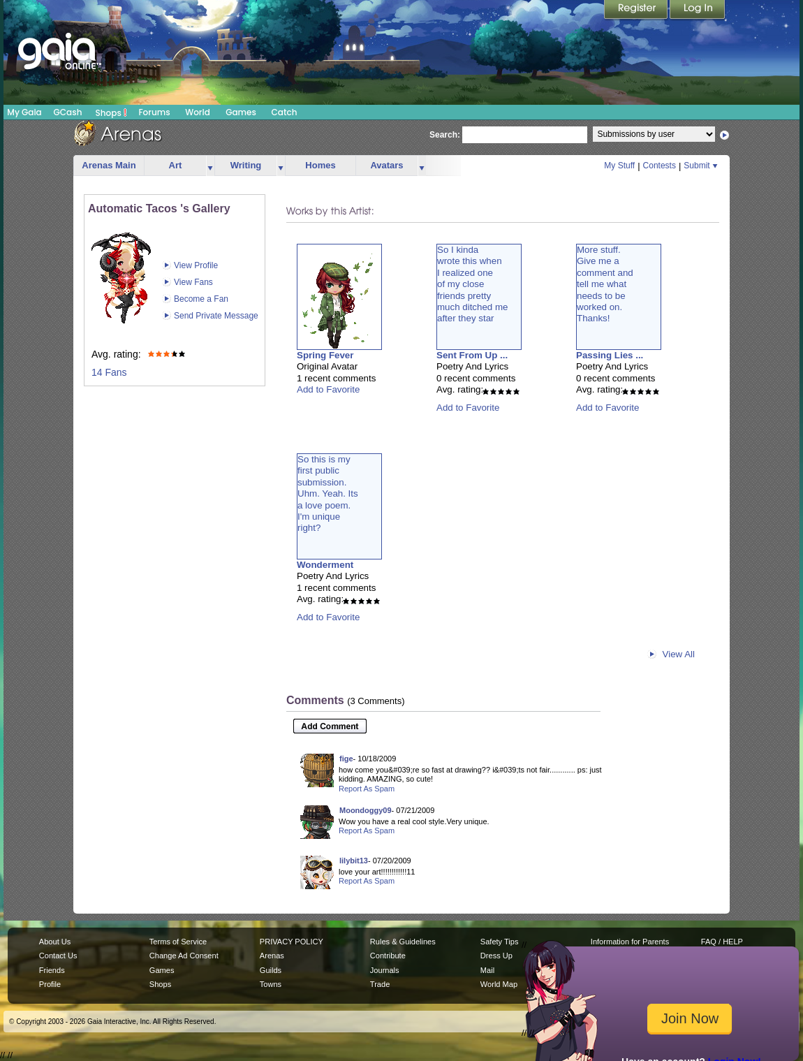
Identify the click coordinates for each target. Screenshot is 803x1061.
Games (241, 112)
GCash (68, 112)
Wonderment (325, 564)
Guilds (270, 970)
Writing (246, 165)
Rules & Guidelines (403, 941)
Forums (154, 112)
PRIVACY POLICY (291, 941)
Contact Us (58, 955)
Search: (444, 135)
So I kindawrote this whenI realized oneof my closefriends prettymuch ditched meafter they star (472, 283)
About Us (55, 941)
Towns (270, 984)
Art (175, 165)
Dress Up (496, 955)
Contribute (388, 955)
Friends (52, 970)
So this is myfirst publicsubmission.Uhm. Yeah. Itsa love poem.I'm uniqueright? (327, 493)
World (197, 112)
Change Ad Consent (184, 955)
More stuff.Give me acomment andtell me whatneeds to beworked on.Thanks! (605, 283)
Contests (659, 165)
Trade (380, 984)
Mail (487, 970)
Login (697, 10)
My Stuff (619, 165)
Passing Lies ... (609, 355)
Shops (111, 112)
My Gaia (24, 112)
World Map (498, 984)
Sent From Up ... (472, 355)
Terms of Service (178, 941)
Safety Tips (499, 941)
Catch (284, 112)
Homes (320, 165)
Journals (384, 970)
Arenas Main (108, 165)
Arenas (272, 955)
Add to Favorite (328, 389)
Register (637, 10)
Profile (50, 984)
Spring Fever (325, 355)
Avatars (386, 165)
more (210, 166)
